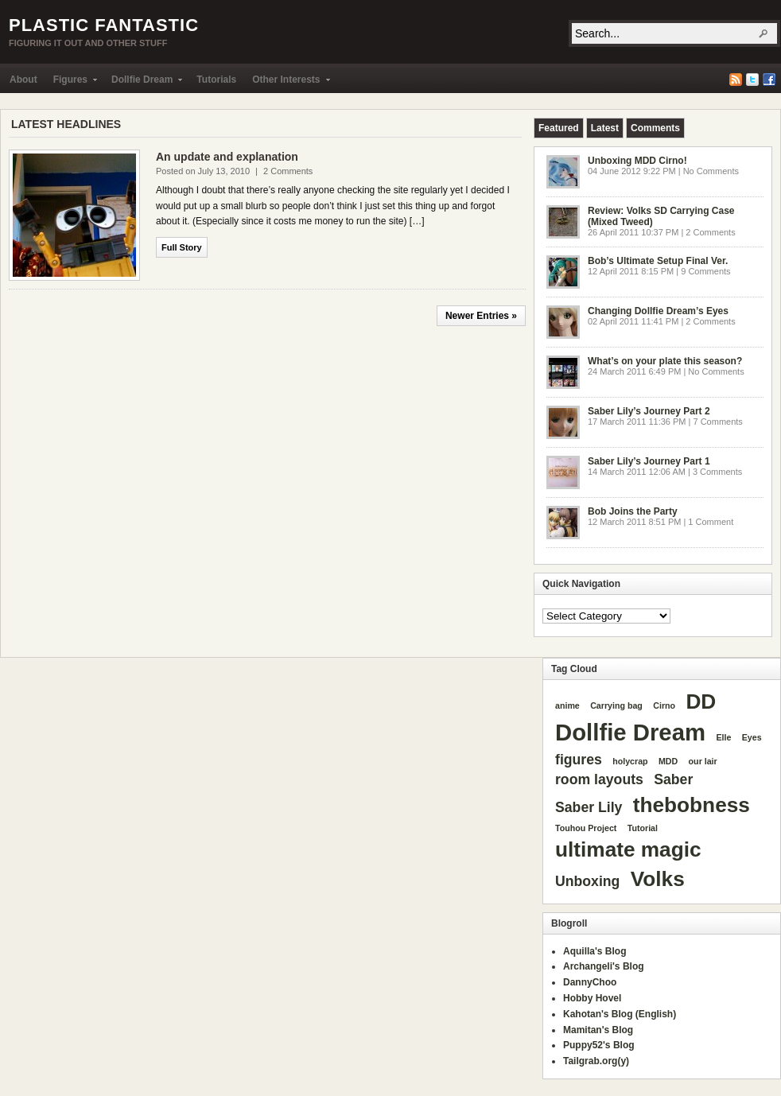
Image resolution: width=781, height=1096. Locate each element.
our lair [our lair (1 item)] (703, 761)
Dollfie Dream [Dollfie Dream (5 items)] (630, 732)
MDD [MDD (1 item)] (668, 761)
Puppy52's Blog (599, 1045)
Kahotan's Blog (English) (619, 1014)
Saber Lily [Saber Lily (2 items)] (588, 807)
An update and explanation (227, 156)
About (23, 79)
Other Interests (286, 83)
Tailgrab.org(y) (596, 1061)
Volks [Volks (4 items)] (658, 879)
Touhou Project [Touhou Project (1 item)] (585, 828)
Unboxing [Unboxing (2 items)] (587, 881)
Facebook (769, 79)
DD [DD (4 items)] (701, 701)
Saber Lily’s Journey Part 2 (649, 411)
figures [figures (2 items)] (578, 760)
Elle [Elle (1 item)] (723, 737)
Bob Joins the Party (633, 511)
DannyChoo (589, 982)
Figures (71, 83)
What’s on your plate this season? (665, 361)
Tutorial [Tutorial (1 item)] (643, 828)
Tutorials (216, 79)
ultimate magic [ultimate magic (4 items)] (628, 849)
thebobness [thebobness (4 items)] (691, 805)
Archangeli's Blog (603, 966)
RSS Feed (735, 79)
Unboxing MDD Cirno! (637, 160)
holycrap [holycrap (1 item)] (629, 761)
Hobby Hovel (592, 998)
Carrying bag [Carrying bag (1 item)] (616, 705)
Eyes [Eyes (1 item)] (752, 737)
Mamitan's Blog (598, 1030)
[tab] (559, 128)
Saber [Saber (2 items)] (673, 779)
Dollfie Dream (142, 83)
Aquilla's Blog (595, 951)
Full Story (181, 247)
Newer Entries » (481, 315)
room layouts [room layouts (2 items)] (599, 779)
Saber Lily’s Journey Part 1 (649, 461)
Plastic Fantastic (104, 25)
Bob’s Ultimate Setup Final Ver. (658, 260)
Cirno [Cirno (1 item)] (664, 705)
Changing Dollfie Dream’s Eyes (658, 311)
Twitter (752, 79)
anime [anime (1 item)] (567, 705)
